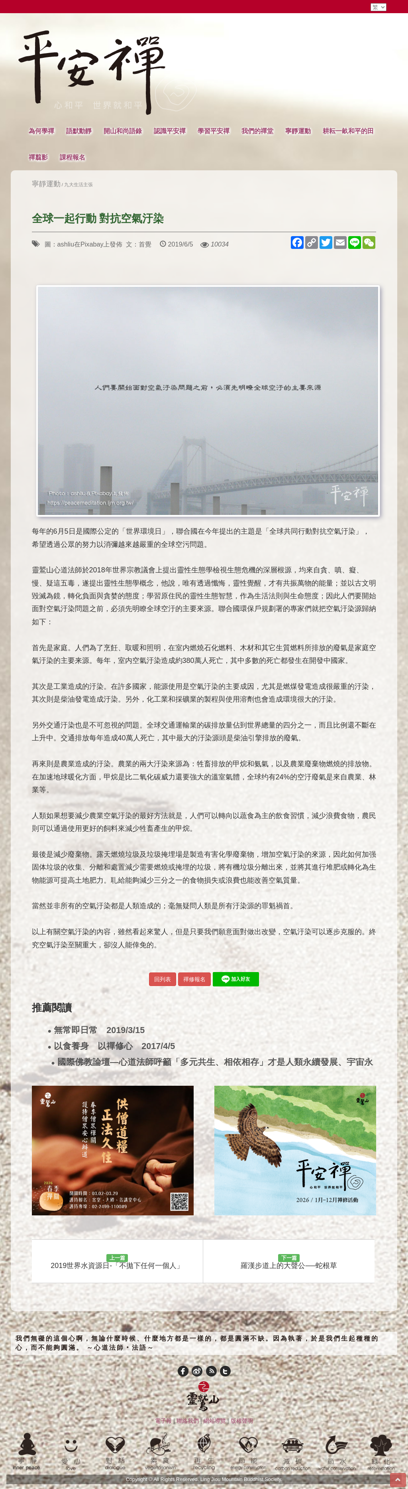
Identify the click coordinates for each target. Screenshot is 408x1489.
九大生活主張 (78, 184)
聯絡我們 (188, 1421)
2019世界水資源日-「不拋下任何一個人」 (117, 1262)
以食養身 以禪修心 (111, 1046)
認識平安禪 (170, 130)
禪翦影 (38, 157)
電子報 (163, 1421)
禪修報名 (194, 979)
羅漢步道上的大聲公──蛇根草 (289, 1262)
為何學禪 (41, 130)
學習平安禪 (214, 130)
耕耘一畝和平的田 (348, 130)
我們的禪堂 (257, 130)
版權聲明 (242, 1421)
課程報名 (72, 157)
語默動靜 (79, 130)
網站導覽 (215, 1421)
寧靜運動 (298, 130)
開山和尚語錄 (123, 130)
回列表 (162, 979)
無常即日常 (96, 1030)
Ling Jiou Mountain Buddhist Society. (241, 1479)
